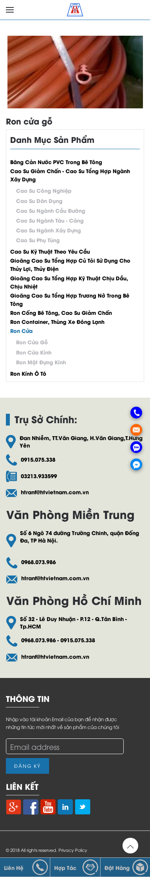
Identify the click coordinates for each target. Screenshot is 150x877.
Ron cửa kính (33, 352)
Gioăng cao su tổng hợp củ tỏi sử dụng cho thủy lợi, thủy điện (70, 264)
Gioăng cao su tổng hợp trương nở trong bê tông (69, 299)
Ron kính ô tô (28, 373)
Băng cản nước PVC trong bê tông (56, 161)
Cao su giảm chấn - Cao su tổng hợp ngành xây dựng (70, 175)
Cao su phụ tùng (38, 239)
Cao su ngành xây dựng (48, 230)
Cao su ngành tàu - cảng (50, 220)
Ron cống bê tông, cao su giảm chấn (61, 312)
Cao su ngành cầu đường (50, 210)
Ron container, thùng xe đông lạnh (57, 321)
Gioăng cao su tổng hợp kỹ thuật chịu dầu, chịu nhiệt (69, 282)
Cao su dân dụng (39, 200)
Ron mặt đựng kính (41, 361)
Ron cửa (21, 330)
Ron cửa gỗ (29, 120)
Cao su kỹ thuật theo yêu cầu (50, 251)
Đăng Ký (27, 765)
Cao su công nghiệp (43, 190)
